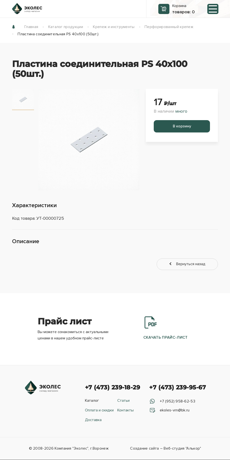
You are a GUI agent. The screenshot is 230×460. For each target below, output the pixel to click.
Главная (31, 26)
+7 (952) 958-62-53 (177, 401)
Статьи (123, 401)
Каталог (92, 401)
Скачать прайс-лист (165, 329)
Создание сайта (144, 448)
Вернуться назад (196, 264)
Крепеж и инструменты (113, 26)
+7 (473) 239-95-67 (177, 387)
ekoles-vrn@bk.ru (174, 410)
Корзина (183, 9)
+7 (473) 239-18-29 (112, 387)
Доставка (93, 420)
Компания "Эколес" (71, 448)
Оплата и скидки (99, 410)
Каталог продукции (65, 26)
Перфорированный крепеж (169, 26)
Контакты (125, 410)
